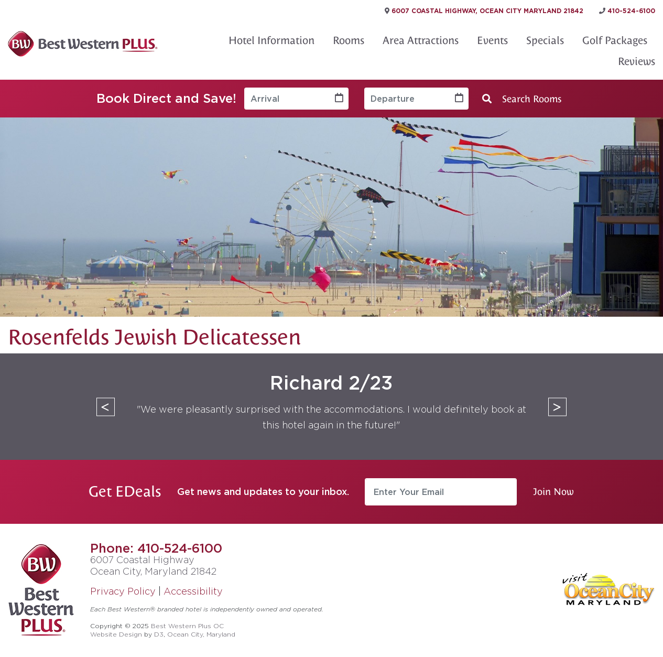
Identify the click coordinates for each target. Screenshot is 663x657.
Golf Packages (614, 40)
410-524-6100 (179, 548)
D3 (159, 634)
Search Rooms (521, 98)
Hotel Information (271, 40)
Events (492, 40)
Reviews (636, 61)
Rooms (348, 40)
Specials (545, 40)
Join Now (553, 491)
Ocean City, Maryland (201, 634)
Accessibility (193, 591)
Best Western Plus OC (187, 625)
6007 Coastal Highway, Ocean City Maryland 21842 (484, 11)
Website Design (116, 634)
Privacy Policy (123, 591)
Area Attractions (421, 40)
